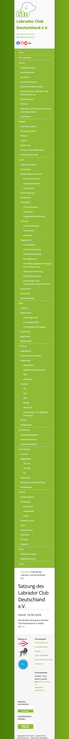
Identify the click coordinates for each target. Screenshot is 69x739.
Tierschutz (25, 293)
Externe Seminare (28, 444)
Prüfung (22, 346)
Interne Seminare (28, 439)
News (21, 549)
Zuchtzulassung (27, 193)
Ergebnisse (25, 331)
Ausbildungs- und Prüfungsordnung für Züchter (36, 282)
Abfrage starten (25, 727)
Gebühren (25, 534)
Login (21, 563)
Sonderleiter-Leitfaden (30, 355)
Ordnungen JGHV (31, 322)
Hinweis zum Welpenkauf (32, 150)
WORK (26, 403)
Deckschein (25, 197)
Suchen (25, 711)
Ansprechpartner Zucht (31, 174)
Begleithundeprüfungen (34, 370)
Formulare (28, 506)
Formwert (27, 235)
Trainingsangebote (29, 434)
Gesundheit (25, 289)
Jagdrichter (25, 336)
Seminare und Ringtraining (32, 482)
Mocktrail (27, 379)
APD (25, 374)
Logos (26, 516)
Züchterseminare (31, 226)
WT (24, 388)
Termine (24, 221)
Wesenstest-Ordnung (33, 271)
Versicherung (26, 530)
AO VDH (27, 468)
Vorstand (24, 77)
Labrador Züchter (28, 126)
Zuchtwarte (28, 188)
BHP (25, 393)
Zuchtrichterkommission (31, 86)
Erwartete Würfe (28, 131)
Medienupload (27, 497)
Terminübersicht (41, 642)
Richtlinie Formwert (32, 276)
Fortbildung (24, 430)
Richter (23, 420)
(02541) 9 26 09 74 (27, 34)
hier (23, 626)
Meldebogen (26, 341)
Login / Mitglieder (42, 655)
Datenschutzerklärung (43, 659)
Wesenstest (28, 230)
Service (22, 492)
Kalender (24, 544)
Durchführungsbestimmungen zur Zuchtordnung (37, 265)
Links (22, 525)
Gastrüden (28, 211)
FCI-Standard (29, 244)
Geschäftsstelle (27, 72)
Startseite (25, 572)
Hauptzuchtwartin (31, 183)
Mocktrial (27, 407)
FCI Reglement (30, 259)
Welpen (22, 121)
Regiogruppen (26, 99)
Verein (22, 63)
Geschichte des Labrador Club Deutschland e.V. (34, 93)
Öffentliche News (28, 554)
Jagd (21, 303)
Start (21, 52)
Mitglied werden (27, 67)
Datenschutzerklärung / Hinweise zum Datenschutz (35, 110)
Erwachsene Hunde (29, 154)
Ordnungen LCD (30, 317)
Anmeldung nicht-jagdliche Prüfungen (35, 414)
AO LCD (26, 463)
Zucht (21, 159)
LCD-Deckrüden (30, 207)
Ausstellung (24, 449)
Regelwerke (25, 240)
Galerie (23, 140)
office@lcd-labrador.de (25, 37)
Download (25, 501)
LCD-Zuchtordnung (32, 249)
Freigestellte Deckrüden (34, 216)
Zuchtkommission (28, 82)
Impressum (25, 116)
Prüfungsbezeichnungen (34, 327)
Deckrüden (25, 202)
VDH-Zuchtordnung (32, 254)
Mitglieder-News (28, 558)
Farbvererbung (27, 298)
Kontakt (24, 539)
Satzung (24, 104)
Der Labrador (25, 57)
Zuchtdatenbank (41, 647)
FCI (24, 473)
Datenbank (25, 169)
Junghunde (25, 145)
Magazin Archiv (27, 520)
